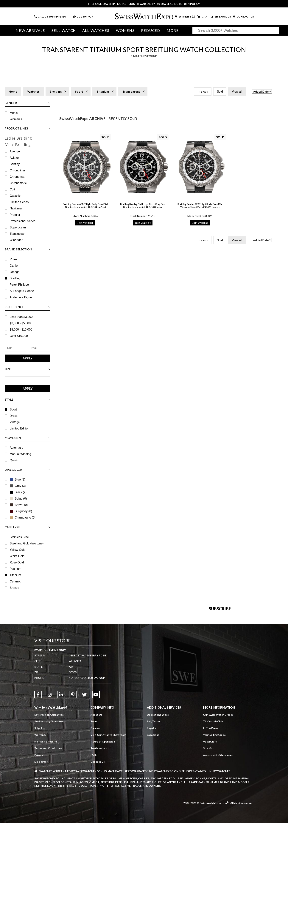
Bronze (14, 587)
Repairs (151, 817)
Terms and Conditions (48, 837)
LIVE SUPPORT (84, 16)
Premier (15, 214)
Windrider (16, 240)
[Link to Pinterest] (73, 784)
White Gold (17, 556)
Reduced (150, 30)
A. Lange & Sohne (22, 291)
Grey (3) (18, 485)
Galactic (15, 195)
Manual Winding (20, 454)
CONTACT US (243, 16)
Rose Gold (17, 562)
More (173, 30)
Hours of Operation (103, 831)
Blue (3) (17, 479)
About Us (96, 804)
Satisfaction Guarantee (49, 804)
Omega (14, 272)
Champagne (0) (22, 517)
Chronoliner (17, 170)
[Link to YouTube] (96, 784)
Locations (153, 824)
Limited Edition (19, 428)
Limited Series (19, 202)
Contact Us (98, 851)
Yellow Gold (17, 549)
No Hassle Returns (45, 831)
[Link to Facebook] (38, 784)
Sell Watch (64, 30)
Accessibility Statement (218, 844)
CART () (205, 16)
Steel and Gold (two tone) (26, 543)
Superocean (18, 227)
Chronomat (17, 176)
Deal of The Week (158, 804)
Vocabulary (210, 831)
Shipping (39, 817)
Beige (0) (18, 498)
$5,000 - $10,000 (21, 329)
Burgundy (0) (21, 511)
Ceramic (15, 581)
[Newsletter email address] (166, 675)
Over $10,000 (19, 335)
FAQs (94, 844)
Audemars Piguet (21, 297)
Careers (95, 817)
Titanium (15, 575)
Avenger (15, 151)
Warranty (40, 824)
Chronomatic (18, 183)
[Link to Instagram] (49, 784)
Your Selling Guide (214, 824)
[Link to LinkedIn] (61, 784)
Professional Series (22, 221)
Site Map (208, 837)
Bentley (15, 164)
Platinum (15, 568)
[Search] (235, 30)
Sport (13, 409)
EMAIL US (223, 16)
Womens (125, 30)
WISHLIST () (185, 16)
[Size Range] (27, 379)
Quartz (14, 460)
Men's (14, 112)
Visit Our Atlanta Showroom (108, 824)
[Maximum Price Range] (40, 347)
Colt (12, 189)
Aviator (14, 157)
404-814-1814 (57, 16)
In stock (203, 91)
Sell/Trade (153, 811)
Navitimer (16, 208)
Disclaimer (41, 851)
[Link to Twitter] (84, 784)
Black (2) (18, 492)
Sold (220, 91)
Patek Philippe (19, 284)
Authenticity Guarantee (49, 811)
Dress (14, 415)
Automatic (16, 447)
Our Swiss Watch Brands (218, 804)
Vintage (15, 422)
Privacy (38, 844)
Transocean (17, 233)
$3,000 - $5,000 (20, 323)
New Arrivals (30, 30)
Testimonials (99, 837)
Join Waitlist (85, 222)
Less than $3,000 (21, 316)
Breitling (15, 278)
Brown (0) (19, 504)
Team (94, 811)
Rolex (13, 259)
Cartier (14, 265)
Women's (16, 119)
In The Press (210, 817)
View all (237, 91)
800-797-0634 (96, 767)
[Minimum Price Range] (15, 347)
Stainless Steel (19, 537)
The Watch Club (213, 811)
